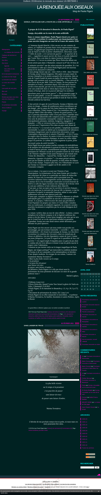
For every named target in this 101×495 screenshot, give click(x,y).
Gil (83, 356)
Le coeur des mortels (8, 82)
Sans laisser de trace (33, 325)
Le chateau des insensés (12, 52)
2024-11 (84, 442)
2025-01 (84, 439)
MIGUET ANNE (87, 402)
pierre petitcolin (57, 316)
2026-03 (84, 419)
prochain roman (43, 430)
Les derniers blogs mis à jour (33, 484)
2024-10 (84, 445)
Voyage (4, 110)
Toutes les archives (88, 448)
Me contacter (90, 19)
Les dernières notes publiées (51, 484)
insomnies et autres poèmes (48, 318)
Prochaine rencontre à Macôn (89, 335)
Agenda (6, 66)
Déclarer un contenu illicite (19, 487)
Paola (84, 385)
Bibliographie (6, 49)
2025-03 (84, 433)
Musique (4, 94)
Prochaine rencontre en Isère (91, 344)
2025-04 (84, 430)
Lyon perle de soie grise (9, 88)
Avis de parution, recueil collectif (89, 340)
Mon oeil (4, 91)
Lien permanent (43, 314)
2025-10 (84, 424)
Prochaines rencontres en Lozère (90, 300)
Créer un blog (46, 481)
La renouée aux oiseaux (65, 7)
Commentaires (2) (54, 314)
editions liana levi (39, 316)
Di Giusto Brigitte (87, 390)
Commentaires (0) (67, 428)
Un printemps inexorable (9, 105)
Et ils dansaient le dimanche (10, 74)
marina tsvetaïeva (33, 430)
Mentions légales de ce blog (35, 487)
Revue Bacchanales (90, 248)
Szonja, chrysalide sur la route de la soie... (91, 392)
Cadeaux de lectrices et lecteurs (9, 56)
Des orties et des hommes (9, 70)
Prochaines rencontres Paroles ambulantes (89, 310)
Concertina (90, 41)
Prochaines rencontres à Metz (89, 330)
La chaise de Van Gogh (9, 76)
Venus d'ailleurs (7, 107)
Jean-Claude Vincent (88, 407)
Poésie (4, 102)
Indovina (90, 103)
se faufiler (37, 318)
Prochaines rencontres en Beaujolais (90, 320)
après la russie (61, 318)
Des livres (5, 63)
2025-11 (84, 422)
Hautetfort (56, 481)
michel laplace (49, 316)
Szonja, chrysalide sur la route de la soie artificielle (48, 22)
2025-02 (84, 436)
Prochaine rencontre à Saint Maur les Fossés (91, 368)
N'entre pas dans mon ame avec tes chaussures (90, 215)
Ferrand (84, 397)
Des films (5, 60)
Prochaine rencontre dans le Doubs (90, 306)
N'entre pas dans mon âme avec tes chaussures (10, 98)
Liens (3, 85)
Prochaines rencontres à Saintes (89, 325)
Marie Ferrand (86, 361)
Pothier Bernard (87, 378)
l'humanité (65, 316)
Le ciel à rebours (90, 165)
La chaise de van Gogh (90, 119)
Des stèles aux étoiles (90, 72)
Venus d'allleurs (90, 264)
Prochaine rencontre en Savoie (89, 315)
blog (87, 487)
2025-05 (84, 427)
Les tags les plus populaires (68, 484)
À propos (11, 40)
